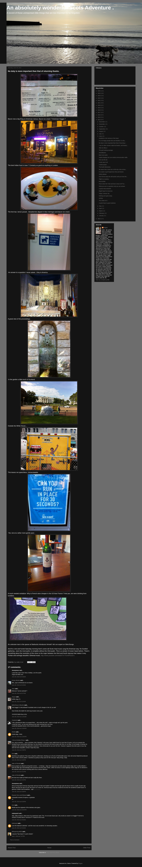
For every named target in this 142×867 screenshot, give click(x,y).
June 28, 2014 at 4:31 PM (19, 771)
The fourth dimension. (105, 167)
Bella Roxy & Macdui (18, 705)
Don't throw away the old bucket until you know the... (113, 176)
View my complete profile (102, 280)
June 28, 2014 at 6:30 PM (19, 801)
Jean (13, 688)
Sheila (13, 732)
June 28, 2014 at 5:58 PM (19, 791)
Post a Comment (14, 840)
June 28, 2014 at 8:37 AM (19, 693)
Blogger (80, 863)
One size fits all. (103, 160)
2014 (99, 119)
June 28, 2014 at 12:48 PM (19, 736)
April (100, 208)
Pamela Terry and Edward (19, 795)
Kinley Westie (16, 680)
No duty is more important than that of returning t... (112, 143)
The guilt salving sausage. (106, 150)
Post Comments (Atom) (52, 852)
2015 (99, 117)
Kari (13, 753)
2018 (99, 110)
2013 (99, 218)
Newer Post (12, 848)
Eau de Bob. (102, 181)
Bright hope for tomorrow (105, 191)
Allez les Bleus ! (103, 148)
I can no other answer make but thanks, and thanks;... (113, 145)
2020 (99, 105)
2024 (99, 95)
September (102, 129)
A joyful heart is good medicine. (107, 203)
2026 (99, 91)
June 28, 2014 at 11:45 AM (19, 716)
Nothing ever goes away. (105, 196)
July (100, 133)
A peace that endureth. (105, 188)
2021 (99, 103)
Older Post (86, 848)
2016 (99, 115)
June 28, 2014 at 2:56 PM (19, 750)
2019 (99, 107)
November (102, 124)
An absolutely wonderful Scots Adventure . (60, 8)
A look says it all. (103, 162)
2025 (99, 93)
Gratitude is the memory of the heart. (109, 138)
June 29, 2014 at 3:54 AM (19, 819)
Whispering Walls (17, 831)
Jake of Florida (16, 763)
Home (49, 848)
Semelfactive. (102, 152)
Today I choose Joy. (104, 193)
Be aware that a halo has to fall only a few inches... (113, 169)
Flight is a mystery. (104, 179)
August (101, 131)
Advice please (102, 174)
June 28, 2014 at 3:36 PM (19, 760)
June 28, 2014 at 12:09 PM (19, 728)
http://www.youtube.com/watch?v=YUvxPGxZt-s (57, 655)
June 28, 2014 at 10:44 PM (19, 809)
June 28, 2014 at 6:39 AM (19, 676)
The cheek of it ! (103, 200)
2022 (99, 100)
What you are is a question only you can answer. (112, 186)
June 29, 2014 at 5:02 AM (19, 828)
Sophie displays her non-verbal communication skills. (113, 157)
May (100, 206)
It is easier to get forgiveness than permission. (111, 172)
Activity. (101, 198)
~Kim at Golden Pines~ (18, 740)
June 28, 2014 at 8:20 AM (19, 685)
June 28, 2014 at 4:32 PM (19, 780)
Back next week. (103, 155)
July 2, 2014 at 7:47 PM (18, 836)
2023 (99, 98)
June (100, 136)
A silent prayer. (103, 164)
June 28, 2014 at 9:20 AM (19, 701)
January (101, 215)
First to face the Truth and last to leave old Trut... (112, 184)
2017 (99, 112)
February (101, 213)
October (101, 126)
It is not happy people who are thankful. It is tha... (112, 140)
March (101, 211)
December (102, 121)
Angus (14, 697)
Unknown (14, 823)
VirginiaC (14, 720)
